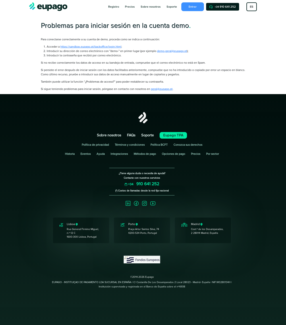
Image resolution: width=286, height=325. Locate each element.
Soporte (172, 6)
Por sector (212, 153)
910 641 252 (222, 6)
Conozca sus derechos (187, 144)
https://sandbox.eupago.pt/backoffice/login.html (90, 47)
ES (251, 6)
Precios (130, 6)
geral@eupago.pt (162, 89)
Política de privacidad (95, 144)
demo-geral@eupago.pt (172, 51)
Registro (113, 6)
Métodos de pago (145, 153)
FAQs (131, 135)
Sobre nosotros (151, 6)
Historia (70, 153)
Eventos (85, 153)
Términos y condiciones (130, 144)
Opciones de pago (173, 153)
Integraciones (119, 153)
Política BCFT (159, 144)
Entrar (193, 6)
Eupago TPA (173, 135)
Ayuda (100, 153)
